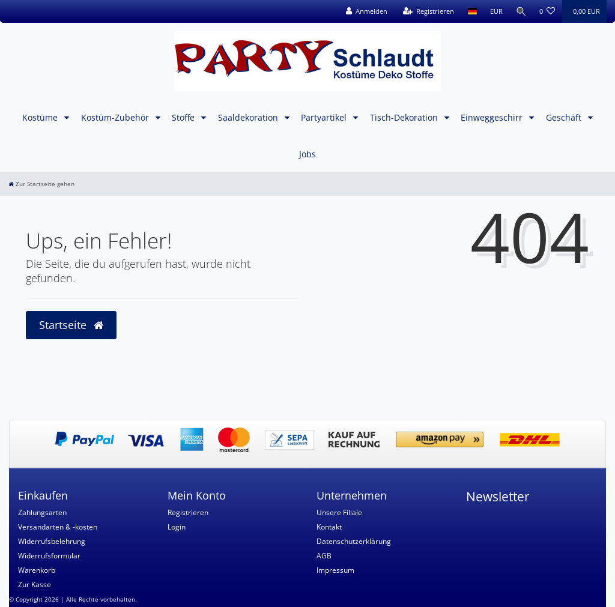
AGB (324, 556)
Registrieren (188, 512)
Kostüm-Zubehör (116, 117)
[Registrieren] (427, 11)
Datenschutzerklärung (354, 541)
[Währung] (495, 11)
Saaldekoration (249, 117)
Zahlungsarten (42, 512)
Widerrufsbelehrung (51, 541)
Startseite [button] (71, 325)
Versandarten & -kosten (57, 527)
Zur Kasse (34, 584)
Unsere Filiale (339, 512)
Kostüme (41, 117)
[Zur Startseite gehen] (41, 184)
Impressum (335, 570)
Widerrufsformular (49, 556)
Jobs (307, 154)
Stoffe (184, 117)
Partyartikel (325, 117)
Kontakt (329, 527)
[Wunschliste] (547, 11)
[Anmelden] (365, 11)
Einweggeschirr (493, 117)
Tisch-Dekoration (405, 117)
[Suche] (521, 11)
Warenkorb (36, 570)
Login (177, 527)
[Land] (471, 11)
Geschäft (565, 117)
